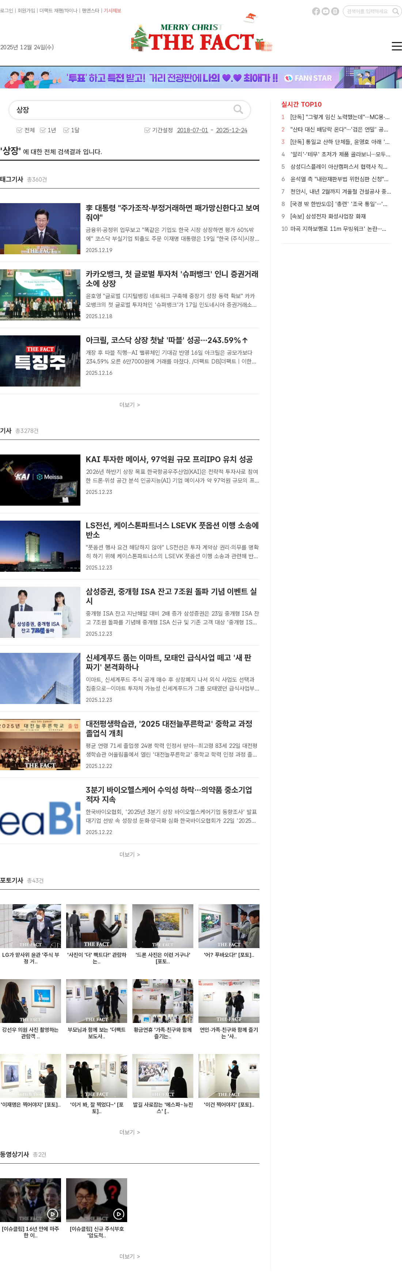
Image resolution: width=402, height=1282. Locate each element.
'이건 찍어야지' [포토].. (229, 1105)
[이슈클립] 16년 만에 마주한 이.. (30, 1232)
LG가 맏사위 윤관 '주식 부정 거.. (30, 958)
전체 (29, 130)
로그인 (6, 11)
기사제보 (112, 11)
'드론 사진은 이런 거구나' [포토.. (163, 958)
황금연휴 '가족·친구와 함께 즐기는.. (163, 1033)
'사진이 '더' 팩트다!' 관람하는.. (96, 958)
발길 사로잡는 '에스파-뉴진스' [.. (163, 1108)
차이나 (70, 11)
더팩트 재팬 (51, 11)
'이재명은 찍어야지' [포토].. (31, 1105)
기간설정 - (199, 130)
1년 (52, 130)
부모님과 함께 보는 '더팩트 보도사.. (97, 1033)
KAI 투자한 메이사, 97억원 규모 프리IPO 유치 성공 (169, 459)
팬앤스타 (90, 11)
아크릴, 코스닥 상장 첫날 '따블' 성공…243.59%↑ (167, 340)
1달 (75, 130)
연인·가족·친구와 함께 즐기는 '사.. (229, 1033)
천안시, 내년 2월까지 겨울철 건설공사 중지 (341, 191)
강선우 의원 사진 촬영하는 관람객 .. (30, 1033)
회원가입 (26, 11)
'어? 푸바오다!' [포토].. (229, 955)
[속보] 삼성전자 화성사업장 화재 (328, 216)
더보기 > (130, 405)
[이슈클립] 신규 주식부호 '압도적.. (97, 1232)
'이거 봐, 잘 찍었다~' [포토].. (97, 1108)
